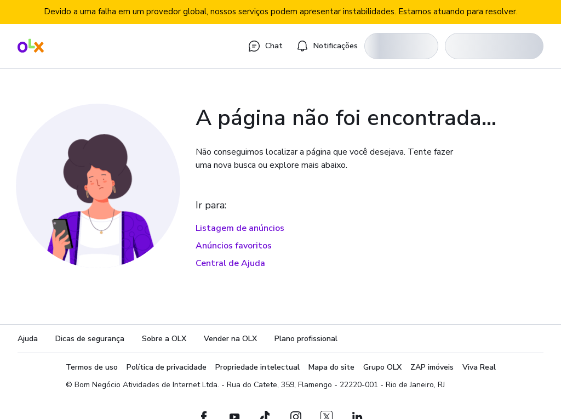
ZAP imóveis (432, 367)
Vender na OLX (230, 338)
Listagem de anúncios (240, 228)
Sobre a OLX (164, 338)
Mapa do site (331, 367)
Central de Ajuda (230, 263)
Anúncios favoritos (234, 246)
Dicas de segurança (89, 338)
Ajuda (28, 338)
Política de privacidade (167, 367)
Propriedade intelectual (257, 367)
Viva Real (479, 367)
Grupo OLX (382, 367)
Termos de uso (92, 367)
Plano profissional (305, 338)
